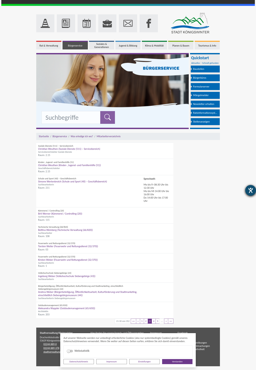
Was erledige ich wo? (82, 136)
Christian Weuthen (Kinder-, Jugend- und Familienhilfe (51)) (69, 165)
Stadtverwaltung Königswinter (56, 332)
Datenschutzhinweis (78, 361)
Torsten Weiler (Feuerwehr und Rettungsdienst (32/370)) (68, 246)
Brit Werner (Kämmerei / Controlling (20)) (60, 213)
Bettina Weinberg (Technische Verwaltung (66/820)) (65, 229)
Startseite (44, 136)
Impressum (111, 361)
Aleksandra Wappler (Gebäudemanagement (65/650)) (66, 308)
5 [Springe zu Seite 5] (157, 321)
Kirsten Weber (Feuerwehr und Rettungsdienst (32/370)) (68, 259)
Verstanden (177, 361)
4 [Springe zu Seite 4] (153, 321)
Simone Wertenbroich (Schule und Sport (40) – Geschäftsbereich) (72, 181)
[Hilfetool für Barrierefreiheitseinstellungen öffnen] (250, 190)
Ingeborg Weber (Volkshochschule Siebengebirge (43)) (66, 276)
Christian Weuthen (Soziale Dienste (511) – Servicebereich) (69, 148)
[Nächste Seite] (166, 321)
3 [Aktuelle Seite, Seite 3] (149, 321)
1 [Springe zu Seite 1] (142, 321)
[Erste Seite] (133, 321)
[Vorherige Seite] (138, 321)
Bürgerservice (60, 136)
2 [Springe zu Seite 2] (145, 321)
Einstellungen (144, 361)
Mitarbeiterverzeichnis (108, 136)
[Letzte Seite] (170, 321)
